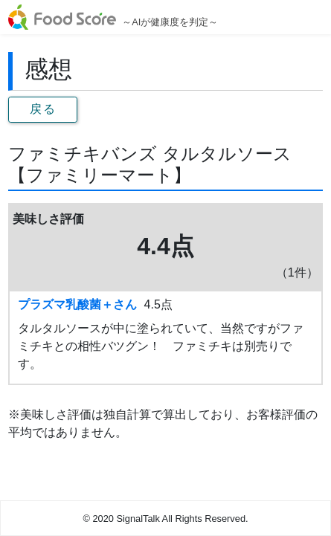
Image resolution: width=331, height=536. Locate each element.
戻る (43, 109)
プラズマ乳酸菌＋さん (77, 304)
